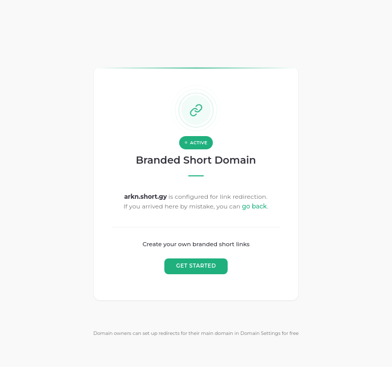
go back (254, 206)
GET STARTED (196, 266)
